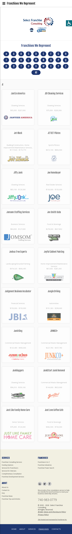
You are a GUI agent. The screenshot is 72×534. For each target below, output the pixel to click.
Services (32, 529)
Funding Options (7, 465)
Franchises (44, 529)
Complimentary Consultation (12, 474)
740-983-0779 (47, 499)
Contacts (56, 529)
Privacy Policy (43, 514)
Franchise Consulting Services (12, 462)
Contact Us (5, 490)
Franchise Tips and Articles (11, 499)
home (13, 529)
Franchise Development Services (13, 477)
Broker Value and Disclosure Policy (52, 512)
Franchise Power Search (46, 468)
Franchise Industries (45, 465)
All (36, 72)
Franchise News (7, 496)
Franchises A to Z (44, 462)
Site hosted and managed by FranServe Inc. (52, 520)
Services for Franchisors (10, 468)
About (22, 529)
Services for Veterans (9, 471)
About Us (5, 487)
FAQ (3, 493)
